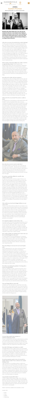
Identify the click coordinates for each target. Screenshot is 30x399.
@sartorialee (21, 10)
